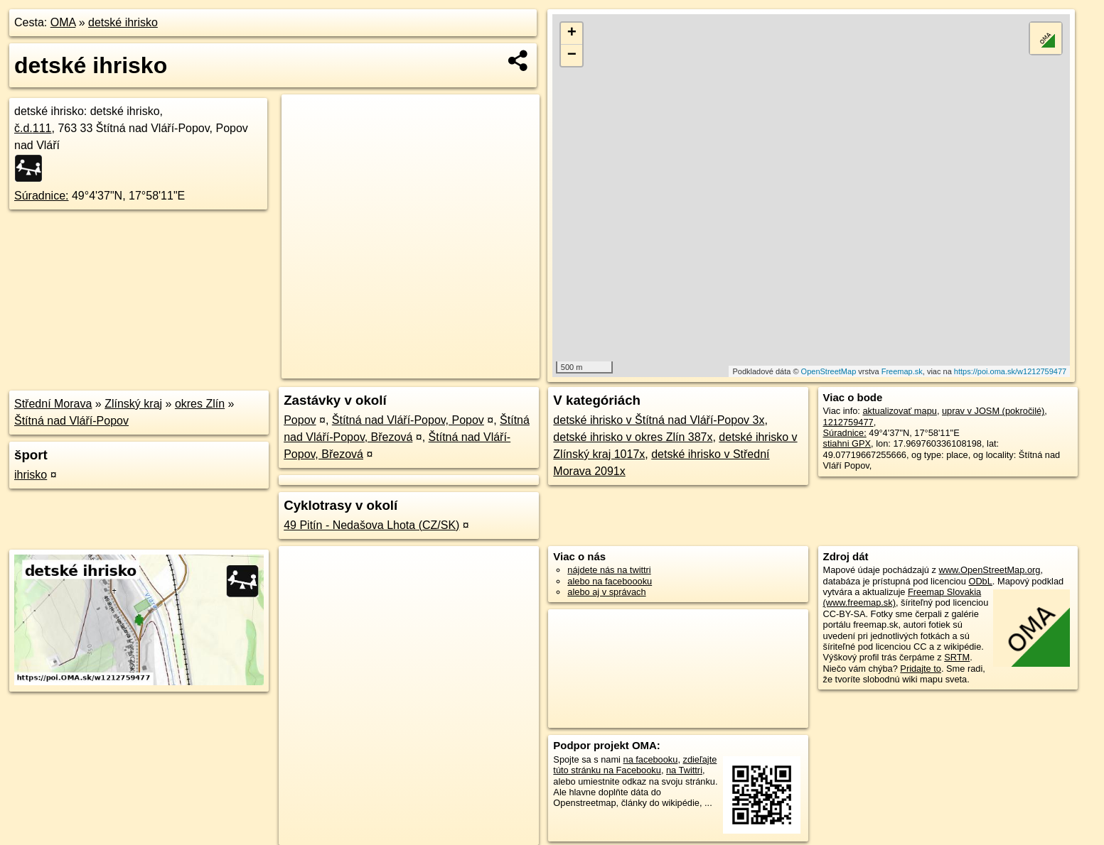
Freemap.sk (902, 371)
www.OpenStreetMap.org (989, 570)
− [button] (572, 55)
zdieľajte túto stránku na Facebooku (635, 764)
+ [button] (572, 33)
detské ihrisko (123, 22)
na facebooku (650, 759)
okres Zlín (200, 404)
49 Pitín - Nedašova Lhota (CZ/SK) (371, 525)
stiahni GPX (847, 443)
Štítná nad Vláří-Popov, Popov (408, 420)
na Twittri (684, 770)
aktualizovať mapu (899, 410)
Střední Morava (53, 404)
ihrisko (30, 475)
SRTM (957, 657)
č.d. (33, 128)
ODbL (980, 581)
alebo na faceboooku (609, 581)
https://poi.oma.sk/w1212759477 (1010, 371)
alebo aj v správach (606, 592)
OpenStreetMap (829, 371)
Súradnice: (41, 196)
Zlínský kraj (133, 404)
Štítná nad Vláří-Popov (71, 421)
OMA (63, 22)
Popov (300, 420)
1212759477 (848, 422)
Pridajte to (920, 668)
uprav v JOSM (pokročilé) (993, 410)
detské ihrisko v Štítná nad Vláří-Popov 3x (658, 420)
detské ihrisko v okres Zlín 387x (632, 437)
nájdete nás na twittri (608, 570)
